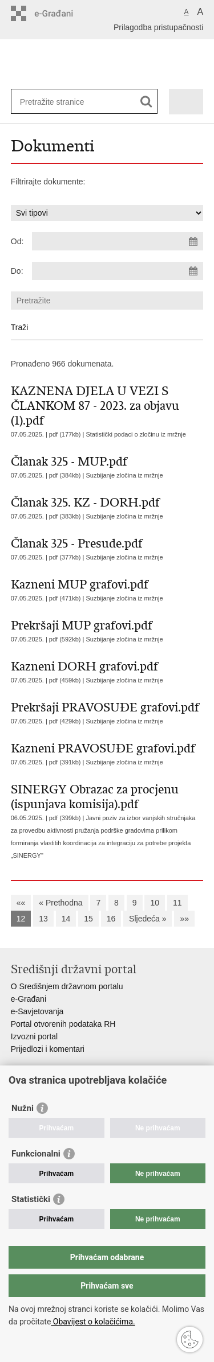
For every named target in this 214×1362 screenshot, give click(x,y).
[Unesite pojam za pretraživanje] (61, 101)
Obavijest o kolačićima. (93, 1321)
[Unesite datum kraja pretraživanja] (117, 271)
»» (184, 918)
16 (111, 918)
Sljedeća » (147, 918)
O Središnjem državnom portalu (67, 986)
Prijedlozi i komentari (47, 1049)
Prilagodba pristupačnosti (158, 27)
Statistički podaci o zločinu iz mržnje (135, 434)
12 (21, 918)
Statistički (30, 1199)
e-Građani (28, 998)
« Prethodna (60, 902)
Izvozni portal (34, 1036)
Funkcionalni (35, 1154)
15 (88, 918)
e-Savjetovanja (37, 1011)
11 (177, 902)
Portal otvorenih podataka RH (63, 1023)
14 (66, 918)
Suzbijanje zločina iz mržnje (124, 475)
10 (154, 902)
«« (21, 902)
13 (43, 918)
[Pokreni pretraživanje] (146, 102)
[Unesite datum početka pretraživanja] (117, 241)
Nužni (22, 1108)
